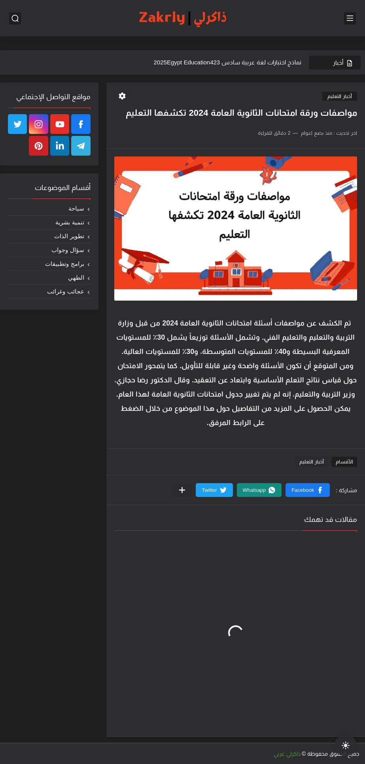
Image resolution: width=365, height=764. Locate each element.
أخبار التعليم (339, 96)
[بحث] (15, 18)
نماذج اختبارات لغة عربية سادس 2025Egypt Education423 (227, 62)
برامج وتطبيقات (64, 263)
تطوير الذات (69, 236)
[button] (308, 490)
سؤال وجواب (67, 250)
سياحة (76, 208)
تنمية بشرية (69, 222)
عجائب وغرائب (65, 291)
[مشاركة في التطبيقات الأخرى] (182, 490)
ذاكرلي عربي (287, 754)
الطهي (76, 277)
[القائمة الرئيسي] (350, 18)
